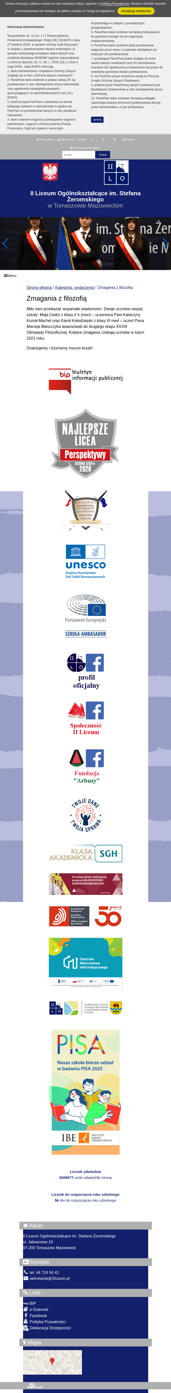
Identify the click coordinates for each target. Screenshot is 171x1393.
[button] (165, 243)
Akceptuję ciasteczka (136, 11)
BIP (29, 1303)
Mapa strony (65, 139)
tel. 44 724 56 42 (41, 1272)
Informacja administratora (85, 148)
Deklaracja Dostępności (47, 1328)
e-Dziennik (35, 1309)
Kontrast (129, 139)
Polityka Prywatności (44, 1321)
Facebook (35, 1315)
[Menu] (85, 275)
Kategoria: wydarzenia (74, 287)
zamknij (97, 119)
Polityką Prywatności (114, 3)
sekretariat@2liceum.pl (46, 1278)
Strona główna (45, 139)
